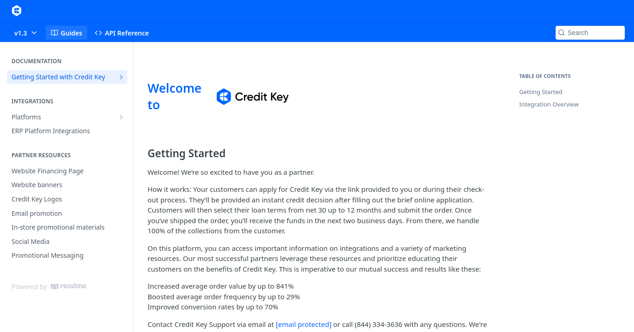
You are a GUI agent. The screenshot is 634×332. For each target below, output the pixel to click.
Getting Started (540, 92)
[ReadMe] (68, 286)
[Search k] (590, 33)
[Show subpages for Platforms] (121, 117)
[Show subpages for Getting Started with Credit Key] (121, 77)
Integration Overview (549, 104)
